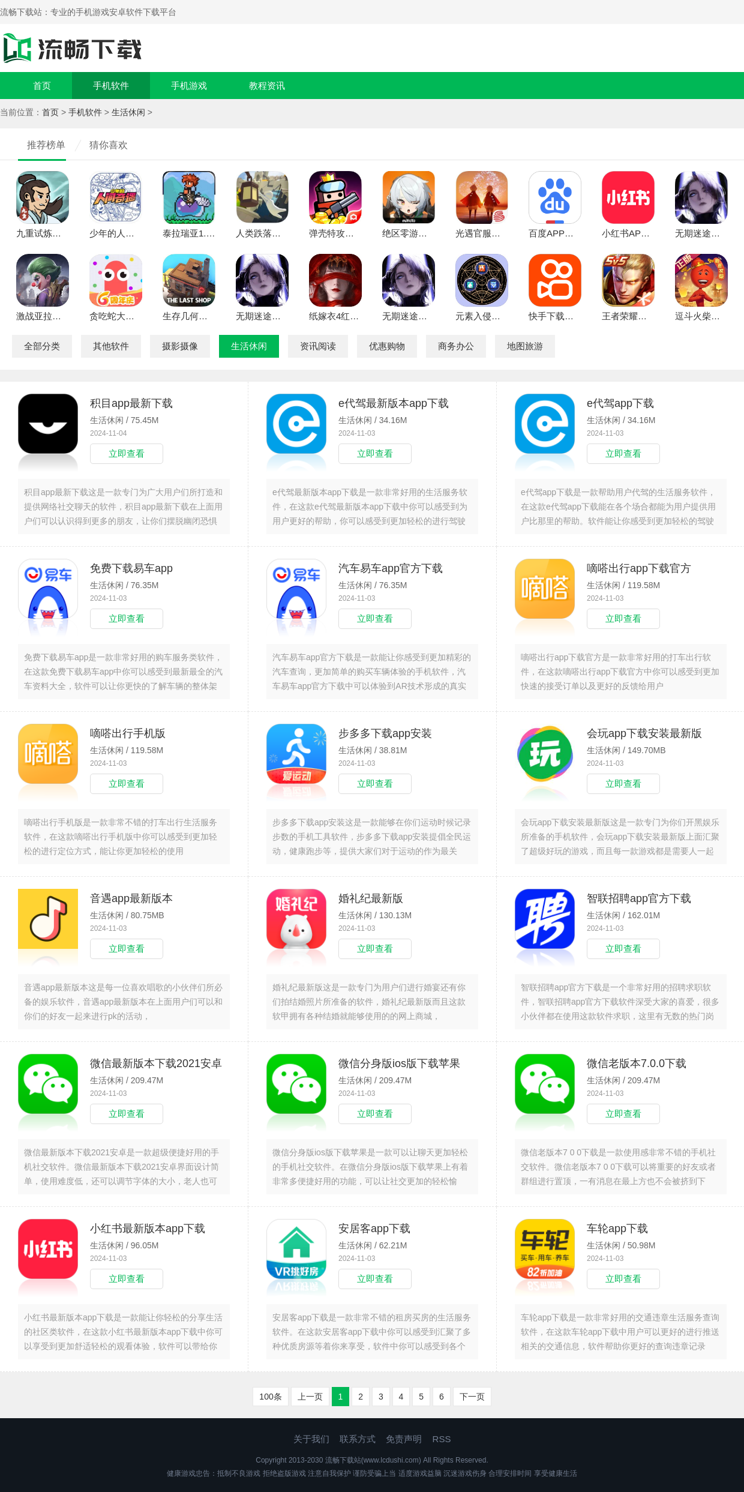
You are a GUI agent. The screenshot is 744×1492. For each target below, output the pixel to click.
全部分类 (42, 346)
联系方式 (358, 1439)
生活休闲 (128, 112)
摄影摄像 (180, 346)
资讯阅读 (318, 346)
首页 (42, 85)
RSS (442, 1439)
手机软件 (111, 85)
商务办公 (456, 346)
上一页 (310, 1396)
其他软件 (111, 346)
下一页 (472, 1396)
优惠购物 (387, 346)
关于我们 (311, 1439)
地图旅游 (525, 346)
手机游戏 (189, 85)
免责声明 (404, 1439)
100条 (270, 1396)
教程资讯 (267, 85)
